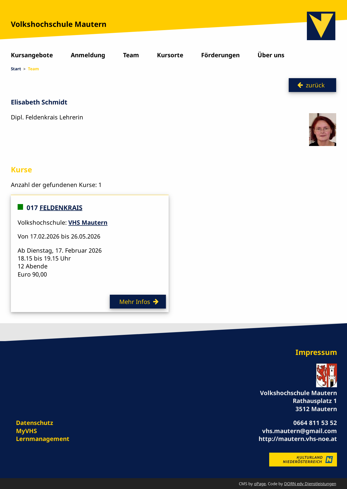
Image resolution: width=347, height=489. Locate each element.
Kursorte (170, 55)
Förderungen (220, 55)
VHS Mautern (87, 222)
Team (131, 55)
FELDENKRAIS (61, 207)
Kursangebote (32, 55)
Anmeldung (88, 55)
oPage (260, 484)
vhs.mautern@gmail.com (299, 431)
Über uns (271, 55)
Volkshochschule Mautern (59, 24)
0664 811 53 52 (315, 422)
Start (16, 68)
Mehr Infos (134, 301)
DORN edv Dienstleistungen (310, 484)
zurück (315, 85)
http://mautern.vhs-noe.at (298, 438)
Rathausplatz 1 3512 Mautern (315, 404)
